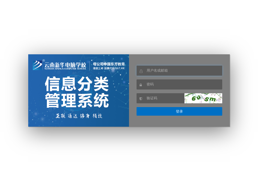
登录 (179, 111)
